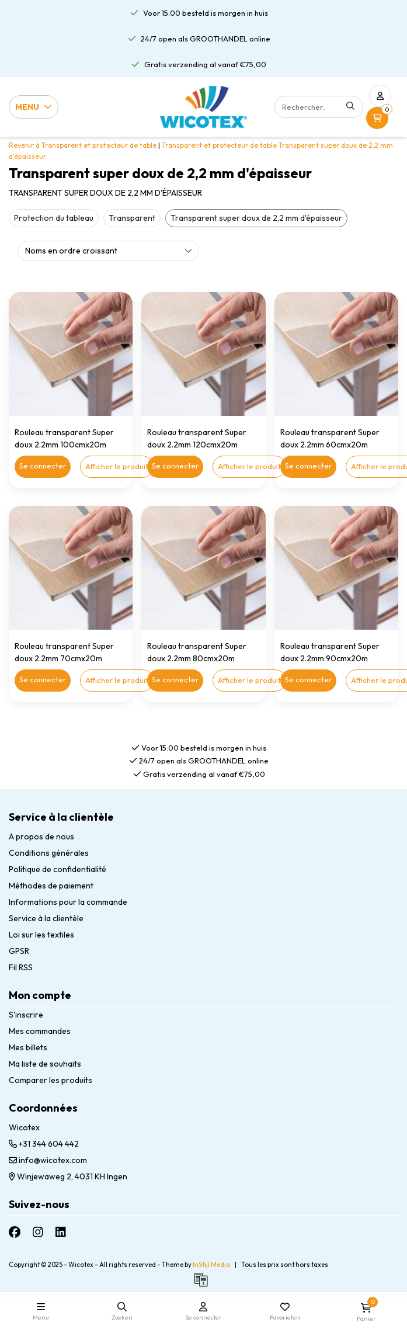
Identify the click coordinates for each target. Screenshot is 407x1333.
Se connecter (42, 465)
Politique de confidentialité (57, 869)
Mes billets (28, 1047)
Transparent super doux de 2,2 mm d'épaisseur (256, 218)
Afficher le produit (116, 466)
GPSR (19, 951)
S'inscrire (26, 1014)
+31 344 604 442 (44, 1143)
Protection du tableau (53, 218)
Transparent (132, 218)
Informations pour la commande (68, 902)
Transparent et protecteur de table (219, 145)
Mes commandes (40, 1031)
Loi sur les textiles (41, 934)
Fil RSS (21, 967)
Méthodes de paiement (51, 885)
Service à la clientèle (46, 918)
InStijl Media (211, 1265)
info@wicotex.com (48, 1160)
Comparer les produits (50, 1080)
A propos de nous (41, 836)
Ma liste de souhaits (45, 1063)
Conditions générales (49, 853)
